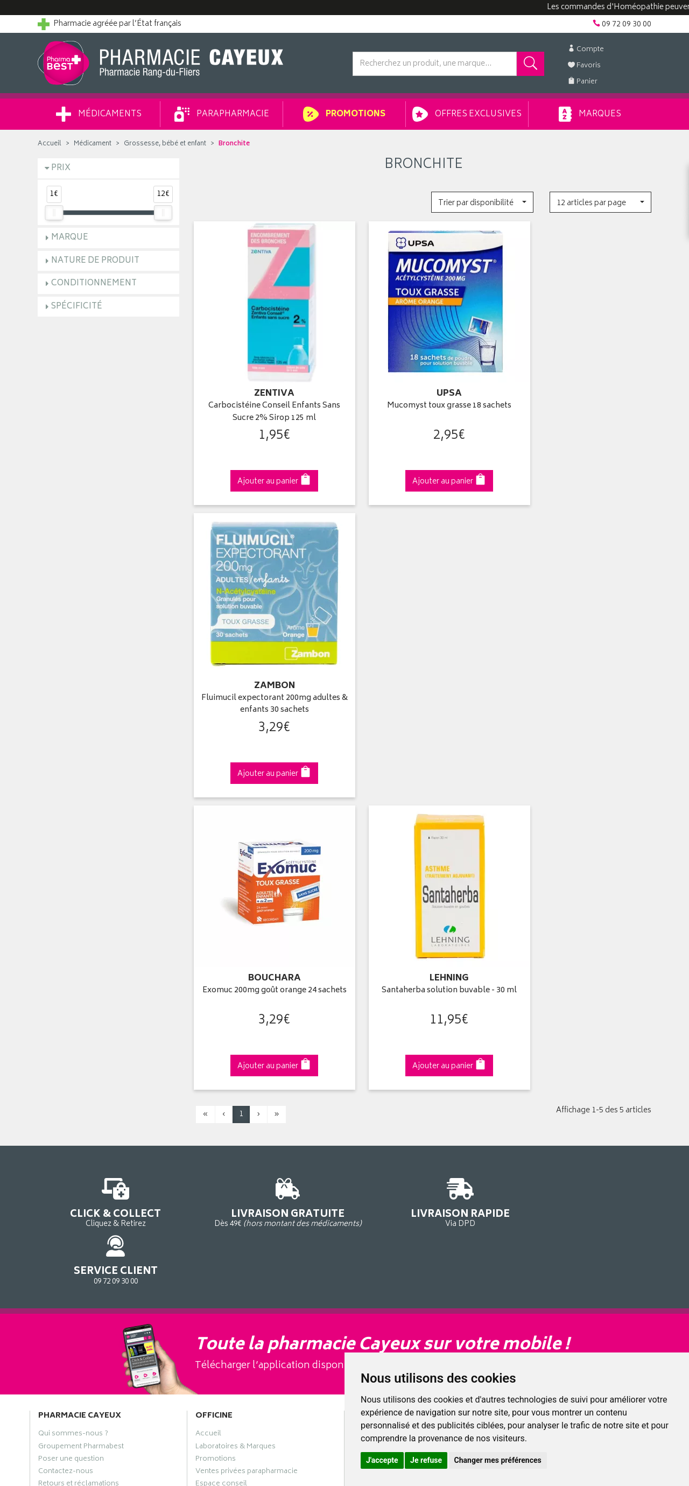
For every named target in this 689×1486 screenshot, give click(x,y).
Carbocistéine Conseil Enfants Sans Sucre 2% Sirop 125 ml (265, 393)
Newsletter (213, 1120)
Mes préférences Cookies (238, 1207)
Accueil (49, 144)
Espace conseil (221, 1108)
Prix (61, 168)
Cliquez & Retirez (108, 871)
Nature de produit (95, 261)
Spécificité (76, 306)
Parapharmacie (221, 114)
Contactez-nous (65, 1095)
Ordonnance (216, 1132)
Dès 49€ (266, 876)
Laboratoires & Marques (235, 1070)
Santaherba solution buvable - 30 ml (423, 666)
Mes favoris (372, 1108)
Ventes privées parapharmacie (246, 1095)
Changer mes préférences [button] (498, 1460)
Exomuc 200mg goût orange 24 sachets (266, 666)
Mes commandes (382, 1082)
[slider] (54, 212)
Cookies (209, 1195)
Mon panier (371, 1095)
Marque (69, 237)
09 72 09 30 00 (581, 871)
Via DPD (423, 871)
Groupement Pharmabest (81, 1070)
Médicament (92, 144)
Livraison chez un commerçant (562, 1082)
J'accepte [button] (382, 1460)
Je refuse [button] (426, 1460)
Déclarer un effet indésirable (243, 1145)
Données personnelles (234, 1182)
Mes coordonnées (384, 1070)
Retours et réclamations (78, 1108)
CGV (202, 1157)
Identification (374, 1058)
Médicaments (99, 114)
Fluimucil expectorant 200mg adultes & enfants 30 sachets (581, 393)
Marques (590, 114)
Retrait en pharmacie (544, 1058)
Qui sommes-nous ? (73, 1058)
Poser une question (71, 1082)
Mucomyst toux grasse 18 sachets (423, 387)
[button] (482, 202)
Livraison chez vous (543, 1070)
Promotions (344, 114)
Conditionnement (94, 283)
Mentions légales (224, 1170)
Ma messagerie (378, 1120)
